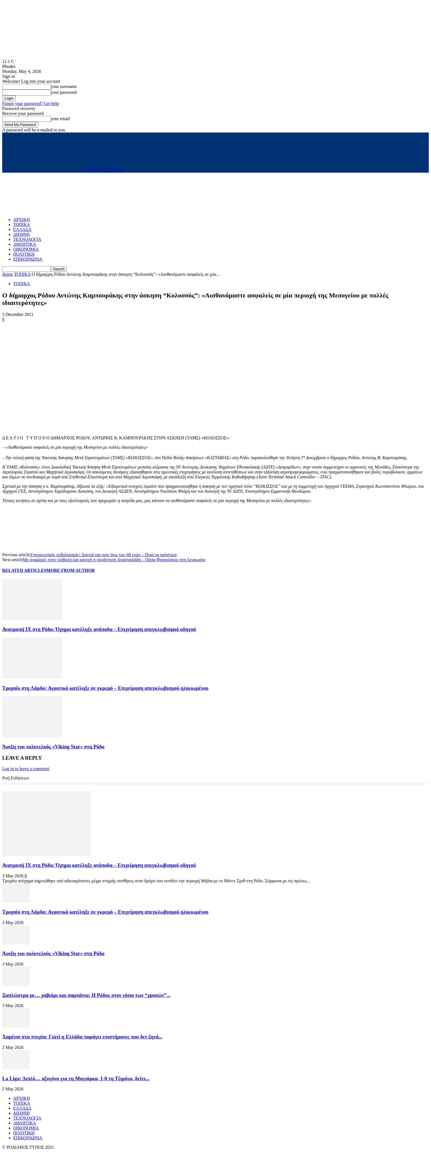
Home (7, 274)
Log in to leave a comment (25, 768)
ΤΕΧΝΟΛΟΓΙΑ (27, 239)
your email (60, 118)
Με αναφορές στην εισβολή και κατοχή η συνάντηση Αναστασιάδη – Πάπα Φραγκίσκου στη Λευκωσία (114, 559)
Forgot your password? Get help (30, 103)
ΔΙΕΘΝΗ (21, 234)
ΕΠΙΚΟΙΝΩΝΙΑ (27, 259)
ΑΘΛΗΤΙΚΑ (24, 244)
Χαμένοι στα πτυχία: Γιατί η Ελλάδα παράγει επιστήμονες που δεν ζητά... (82, 1037)
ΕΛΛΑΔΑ (22, 229)
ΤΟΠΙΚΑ (21, 224)
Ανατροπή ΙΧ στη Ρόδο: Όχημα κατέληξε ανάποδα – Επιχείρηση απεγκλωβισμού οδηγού (99, 629)
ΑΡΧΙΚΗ (21, 219)
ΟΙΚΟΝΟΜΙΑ (26, 249)
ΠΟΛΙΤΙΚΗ (23, 254)
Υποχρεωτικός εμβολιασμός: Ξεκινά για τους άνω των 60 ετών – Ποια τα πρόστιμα (103, 554)
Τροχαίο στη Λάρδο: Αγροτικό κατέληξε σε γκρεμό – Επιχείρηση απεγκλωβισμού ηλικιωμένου (105, 688)
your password (64, 92)
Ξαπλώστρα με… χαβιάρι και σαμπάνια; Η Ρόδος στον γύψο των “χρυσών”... (86, 995)
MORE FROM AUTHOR (70, 570)
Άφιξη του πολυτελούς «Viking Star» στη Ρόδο (53, 746)
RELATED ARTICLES (24, 570)
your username (64, 86)
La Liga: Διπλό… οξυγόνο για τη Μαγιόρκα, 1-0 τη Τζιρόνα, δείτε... (76, 1078)
